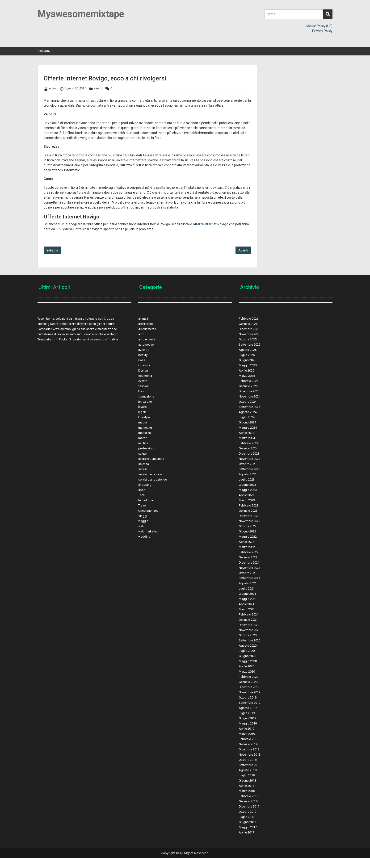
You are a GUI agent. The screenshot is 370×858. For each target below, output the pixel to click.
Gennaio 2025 (248, 386)
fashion (143, 386)
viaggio (143, 521)
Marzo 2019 (247, 734)
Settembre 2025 (249, 344)
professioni (146, 448)
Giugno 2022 (247, 531)
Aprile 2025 (246, 370)
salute (142, 453)
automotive (146, 344)
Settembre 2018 (249, 765)
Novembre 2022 (249, 521)
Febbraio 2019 (248, 739)
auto (141, 334)
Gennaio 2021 (248, 619)
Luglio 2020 (247, 651)
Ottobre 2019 (247, 697)
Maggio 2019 (248, 723)
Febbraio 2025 (248, 381)
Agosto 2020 (247, 645)
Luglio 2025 (247, 355)
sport (142, 490)
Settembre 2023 (249, 469)
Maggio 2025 (248, 365)
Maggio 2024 (248, 427)
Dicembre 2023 (249, 453)
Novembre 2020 (249, 630)
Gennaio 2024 (248, 448)
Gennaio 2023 (248, 510)
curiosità (144, 365)
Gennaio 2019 (248, 744)
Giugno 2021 (247, 593)
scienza (143, 464)
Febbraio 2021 (248, 614)
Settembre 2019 (249, 702)
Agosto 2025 (247, 350)
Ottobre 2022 (247, 526)
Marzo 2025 (247, 375)
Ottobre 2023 (247, 464)
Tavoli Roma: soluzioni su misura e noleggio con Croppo (76, 318)
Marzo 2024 (247, 438)
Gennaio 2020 (248, 682)
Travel (142, 505)
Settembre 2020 (249, 640)
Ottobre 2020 (247, 635)
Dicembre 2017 (249, 806)
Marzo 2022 (247, 547)
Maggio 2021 (248, 599)
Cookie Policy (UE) (319, 26)
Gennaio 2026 (248, 324)
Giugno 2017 (247, 822)
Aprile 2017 (246, 832)
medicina (144, 433)
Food (142, 391)
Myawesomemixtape (81, 14)
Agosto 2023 (247, 474)
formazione (146, 396)
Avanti (243, 250)
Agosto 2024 (247, 412)
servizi (98, 88)
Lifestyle (144, 417)
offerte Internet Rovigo (210, 224)
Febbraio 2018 (248, 796)
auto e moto (146, 339)
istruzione (145, 401)
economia (145, 375)
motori (142, 438)
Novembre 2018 (249, 754)
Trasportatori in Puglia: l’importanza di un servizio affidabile (78, 339)
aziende (143, 350)
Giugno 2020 (247, 656)
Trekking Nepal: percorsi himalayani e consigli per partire (76, 324)
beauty (142, 355)
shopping (144, 484)
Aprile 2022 (246, 542)
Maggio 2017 (248, 827)
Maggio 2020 (248, 661)
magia (142, 422)
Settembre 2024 (249, 407)
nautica (143, 443)
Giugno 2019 (247, 718)
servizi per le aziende (152, 479)
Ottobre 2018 (247, 760)
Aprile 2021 (246, 604)
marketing (145, 427)
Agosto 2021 (247, 583)
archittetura (146, 324)
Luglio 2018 (247, 775)
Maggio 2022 (248, 536)
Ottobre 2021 (247, 573)
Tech (141, 495)
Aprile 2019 (246, 728)
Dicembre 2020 (249, 625)
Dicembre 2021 (249, 562)
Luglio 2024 (247, 417)
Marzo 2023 (247, 500)
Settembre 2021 (249, 578)
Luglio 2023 (247, 479)
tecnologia (145, 500)
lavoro (142, 407)
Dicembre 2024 (249, 391)
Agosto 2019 (247, 708)
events (142, 381)
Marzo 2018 (247, 791)
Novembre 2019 (249, 692)
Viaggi (142, 516)
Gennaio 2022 (248, 557)
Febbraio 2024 (248, 443)
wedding (144, 536)
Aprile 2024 (246, 433)
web (141, 526)
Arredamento (147, 329)
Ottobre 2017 (247, 811)
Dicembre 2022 (249, 516)
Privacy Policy (322, 31)
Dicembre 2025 (249, 329)
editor (53, 88)
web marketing (148, 531)
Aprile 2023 (246, 495)
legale (142, 412)
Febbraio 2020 (248, 676)
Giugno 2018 (247, 780)
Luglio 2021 (247, 588)
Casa (141, 360)
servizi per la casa (150, 474)
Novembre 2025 (249, 334)
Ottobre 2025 (247, 339)
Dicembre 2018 (249, 749)
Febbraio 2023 (248, 505)
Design (143, 370)
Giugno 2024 (247, 422)
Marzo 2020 (247, 671)
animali (143, 318)
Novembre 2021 (249, 567)
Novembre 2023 (249, 458)
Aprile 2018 (246, 785)
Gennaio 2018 (248, 801)
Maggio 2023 (248, 490)
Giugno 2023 (247, 484)
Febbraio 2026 (248, 318)
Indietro (52, 250)
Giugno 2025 (247, 360)
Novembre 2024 (249, 396)
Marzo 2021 (247, 609)
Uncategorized (148, 510)
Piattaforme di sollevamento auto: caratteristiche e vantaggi (78, 334)
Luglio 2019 (247, 713)
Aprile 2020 (246, 666)
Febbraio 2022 (248, 552)
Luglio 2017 (247, 817)
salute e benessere (151, 458)
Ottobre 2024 (247, 401)
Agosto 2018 (247, 770)
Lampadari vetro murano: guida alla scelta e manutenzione (77, 329)
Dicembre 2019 (249, 687)
